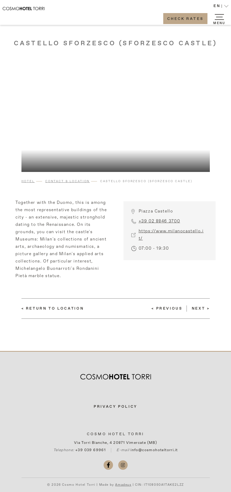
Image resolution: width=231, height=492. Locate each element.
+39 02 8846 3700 (159, 225)
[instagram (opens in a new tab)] (123, 465)
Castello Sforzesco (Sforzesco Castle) (115, 43)
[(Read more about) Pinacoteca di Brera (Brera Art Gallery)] (201, 308)
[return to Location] (52, 308)
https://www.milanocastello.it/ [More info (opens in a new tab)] (171, 239)
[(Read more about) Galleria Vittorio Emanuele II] (166, 308)
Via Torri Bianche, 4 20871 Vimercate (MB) (115, 443)
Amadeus (123, 485)
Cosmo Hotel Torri (115, 434)
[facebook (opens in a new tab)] (108, 465)
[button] (220, 6)
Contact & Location (67, 181)
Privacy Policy (115, 407)
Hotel (28, 181)
